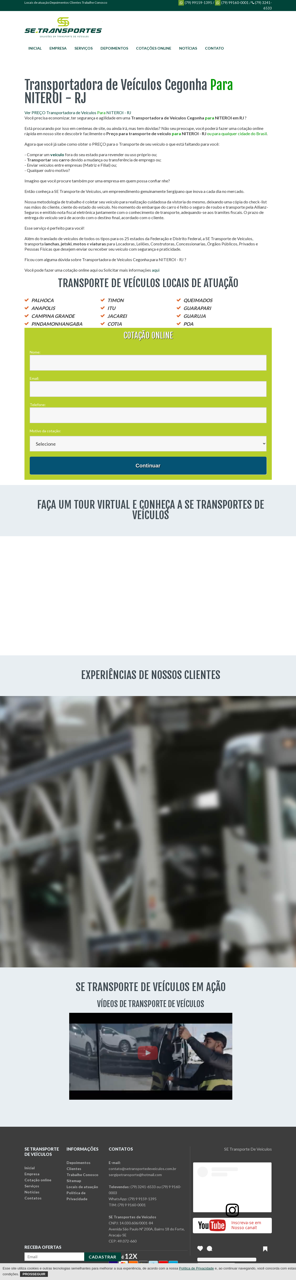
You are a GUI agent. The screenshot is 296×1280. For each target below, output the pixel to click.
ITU (111, 308)
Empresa (58, 48)
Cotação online (37, 1180)
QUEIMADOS (197, 300)
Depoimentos (59, 2)
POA (188, 324)
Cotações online (153, 48)
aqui (155, 269)
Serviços (83, 48)
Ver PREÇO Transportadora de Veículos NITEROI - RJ (77, 112)
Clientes (75, 2)
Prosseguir (34, 1274)
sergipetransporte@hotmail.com (135, 1174)
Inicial (35, 48)
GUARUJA (194, 316)
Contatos (33, 1198)
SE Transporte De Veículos (248, 1148)
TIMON (115, 300)
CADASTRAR (102, 1256)
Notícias (188, 48)
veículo (57, 154)
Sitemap (74, 1180)
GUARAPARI (197, 308)
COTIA (114, 324)
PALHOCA (42, 300)
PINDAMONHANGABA (56, 324)
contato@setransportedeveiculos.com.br (142, 1168)
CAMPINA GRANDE (52, 316)
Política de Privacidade (196, 1268)
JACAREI (117, 316)
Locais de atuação (36, 2)
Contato (214, 48)
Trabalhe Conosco (94, 2)
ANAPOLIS (43, 308)
